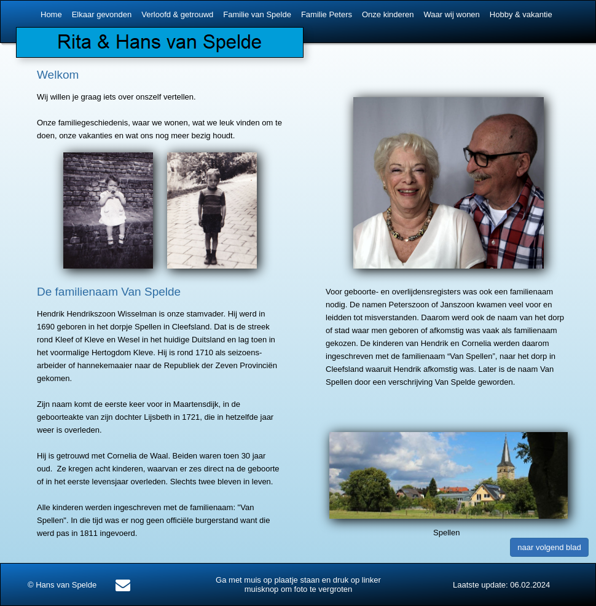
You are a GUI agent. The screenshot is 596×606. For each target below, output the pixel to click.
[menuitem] (52, 14)
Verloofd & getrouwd (177, 14)
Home (51, 14)
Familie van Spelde (257, 14)
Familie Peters (326, 14)
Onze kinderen (388, 14)
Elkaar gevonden (102, 14)
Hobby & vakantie (521, 14)
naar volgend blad (549, 547)
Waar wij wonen (452, 14)
